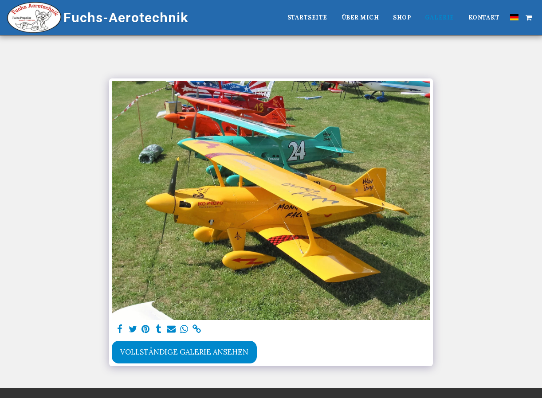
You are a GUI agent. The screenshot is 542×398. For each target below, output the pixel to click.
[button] (528, 17)
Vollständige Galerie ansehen (184, 352)
